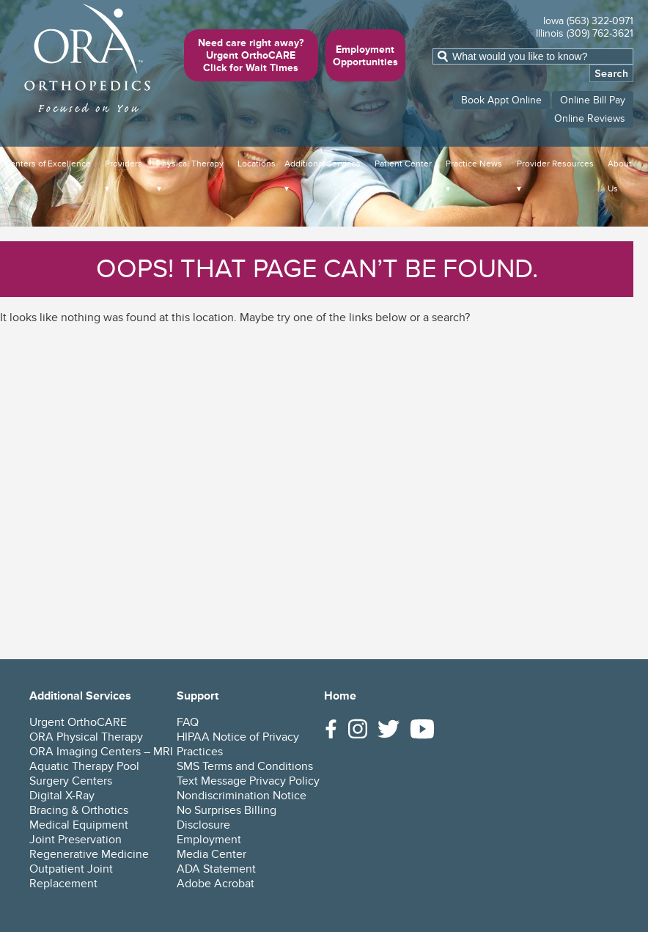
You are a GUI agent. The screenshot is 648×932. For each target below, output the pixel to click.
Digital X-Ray (62, 795)
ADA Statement (216, 869)
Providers (123, 163)
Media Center (211, 854)
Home (340, 696)
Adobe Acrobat (215, 883)
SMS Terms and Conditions (245, 766)
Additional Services (322, 163)
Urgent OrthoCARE (78, 722)
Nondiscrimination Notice (241, 795)
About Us (620, 176)
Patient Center (403, 163)
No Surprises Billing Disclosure (226, 817)
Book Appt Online (501, 100)
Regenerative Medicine (89, 854)
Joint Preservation (75, 839)
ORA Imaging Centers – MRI (101, 751)
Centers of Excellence (47, 163)
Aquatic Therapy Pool (84, 766)
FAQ (188, 722)
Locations (257, 163)
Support (197, 696)
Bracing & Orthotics (78, 810)
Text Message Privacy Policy (248, 781)
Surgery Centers (70, 781)
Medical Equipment (78, 825)
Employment (209, 839)
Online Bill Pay (592, 100)
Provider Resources (555, 163)
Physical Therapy (190, 163)
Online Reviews (589, 118)
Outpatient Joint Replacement (71, 876)
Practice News (474, 163)
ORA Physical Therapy (86, 737)
